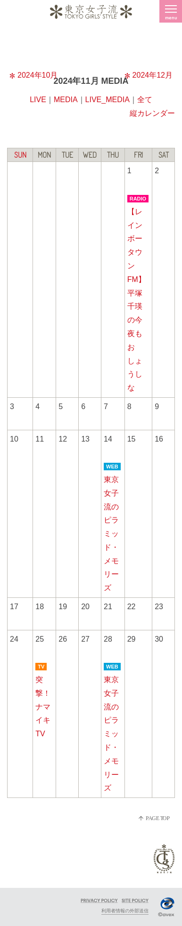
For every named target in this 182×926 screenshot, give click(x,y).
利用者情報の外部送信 (125, 910)
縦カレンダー (152, 113)
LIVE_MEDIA (107, 100)
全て (144, 100)
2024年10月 (33, 75)
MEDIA (66, 100)
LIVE (38, 100)
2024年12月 (148, 75)
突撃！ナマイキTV (42, 707)
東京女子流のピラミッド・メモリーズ (111, 533)
